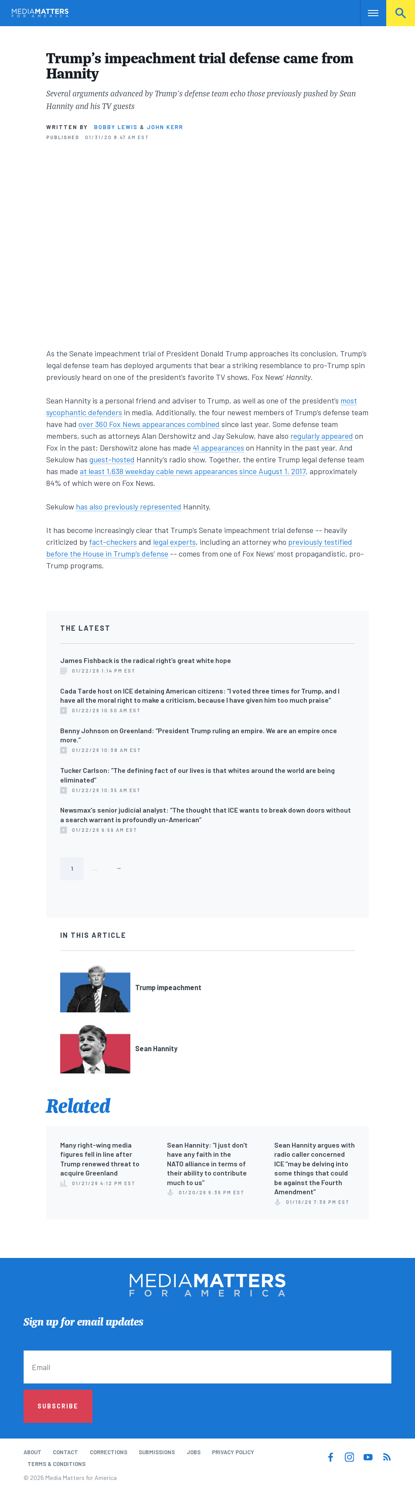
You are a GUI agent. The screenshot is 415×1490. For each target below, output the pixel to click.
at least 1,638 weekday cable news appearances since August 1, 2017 (193, 471)
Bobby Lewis (116, 126)
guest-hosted (112, 459)
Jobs (194, 1452)
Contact (65, 1452)
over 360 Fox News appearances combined (149, 424)
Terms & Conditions (56, 1463)
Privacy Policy (233, 1452)
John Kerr (165, 126)
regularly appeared (321, 436)
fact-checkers (113, 542)
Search (400, 13)
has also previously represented (128, 506)
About (32, 1452)
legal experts (174, 542)
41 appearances (218, 447)
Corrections (108, 1452)
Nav (368, 13)
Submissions (157, 1452)
